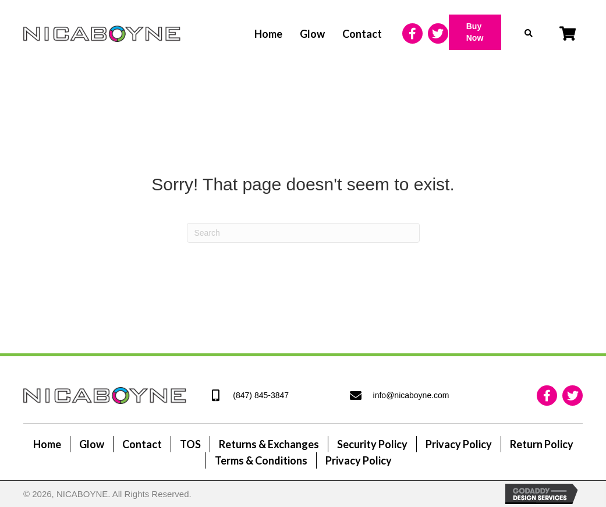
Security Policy (372, 444)
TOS (190, 444)
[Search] (303, 233)
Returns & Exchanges (269, 444)
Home (47, 444)
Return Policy (541, 444)
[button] (475, 32)
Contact (142, 444)
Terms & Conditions (261, 460)
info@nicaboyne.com (411, 395)
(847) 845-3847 (261, 395)
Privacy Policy (459, 444)
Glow (91, 444)
